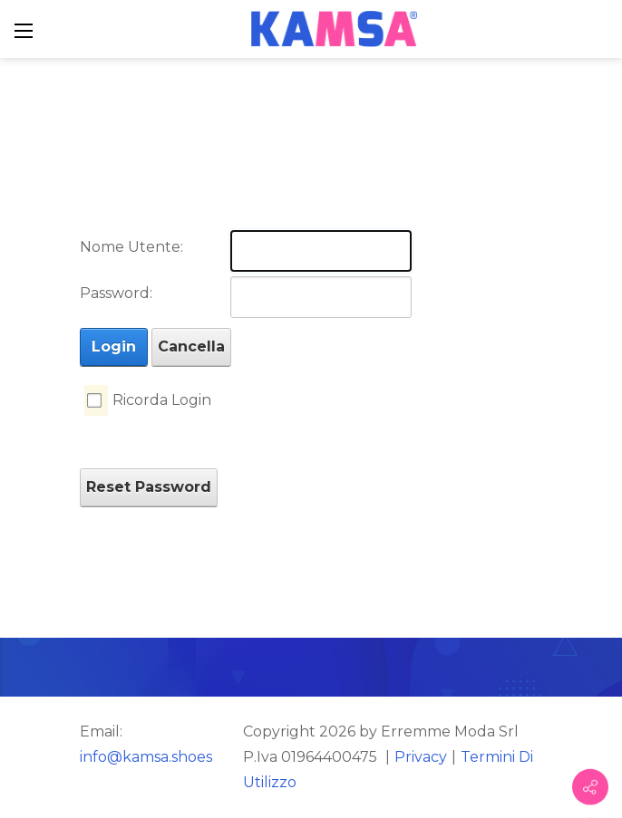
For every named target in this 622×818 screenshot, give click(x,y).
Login (114, 346)
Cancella (191, 346)
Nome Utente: (131, 246)
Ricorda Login (161, 400)
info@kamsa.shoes (146, 756)
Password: (116, 293)
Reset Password (148, 487)
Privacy (420, 756)
